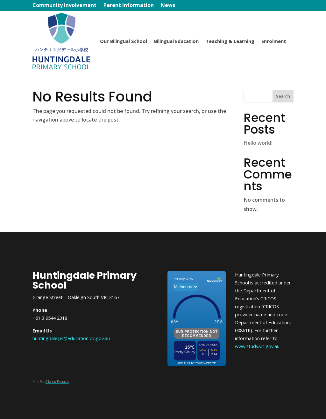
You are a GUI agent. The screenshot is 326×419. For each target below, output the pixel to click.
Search (283, 96)
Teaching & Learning (230, 41)
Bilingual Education (176, 41)
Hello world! (258, 142)
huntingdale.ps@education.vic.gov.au (71, 338)
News (168, 6)
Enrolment (273, 41)
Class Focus (57, 381)
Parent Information (128, 6)
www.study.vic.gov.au (257, 346)
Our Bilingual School (123, 41)
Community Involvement (64, 6)
